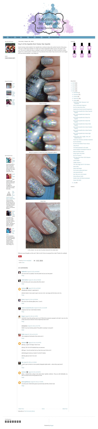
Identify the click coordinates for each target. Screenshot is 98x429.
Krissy (23, 299)
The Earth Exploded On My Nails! (80, 147)
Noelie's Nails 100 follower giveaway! (81, 178)
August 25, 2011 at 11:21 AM (40, 307)
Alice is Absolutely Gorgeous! (79, 105)
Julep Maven (76, 145)
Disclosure (38, 37)
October (75, 96)
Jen (22, 362)
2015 (73, 83)
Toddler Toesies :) (77, 162)
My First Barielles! (77, 141)
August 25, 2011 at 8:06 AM (33, 271)
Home (5, 37)
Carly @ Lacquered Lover (28, 307)
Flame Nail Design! (77, 168)
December (76, 92)
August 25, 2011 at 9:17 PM (34, 325)
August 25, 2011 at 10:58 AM (31, 299)
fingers (23, 316)
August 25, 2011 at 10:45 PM (34, 342)
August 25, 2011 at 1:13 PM (31, 316)
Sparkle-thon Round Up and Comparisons (82, 109)
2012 (73, 89)
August (75, 100)
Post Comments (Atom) (29, 411)
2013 (73, 87)
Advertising (24, 37)
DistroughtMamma (26, 381)
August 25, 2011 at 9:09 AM (35, 279)
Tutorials (18, 37)
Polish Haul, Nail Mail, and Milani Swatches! (83, 139)
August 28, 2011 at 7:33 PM (37, 381)
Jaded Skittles (76, 160)
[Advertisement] (10, 131)
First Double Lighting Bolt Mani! (80, 170)
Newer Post (21, 408)
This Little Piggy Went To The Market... (81, 164)
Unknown (25, 260)
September (76, 98)
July (74, 182)
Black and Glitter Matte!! (78, 151)
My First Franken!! (77, 155)
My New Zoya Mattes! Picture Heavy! (81, 143)
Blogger (51, 425)
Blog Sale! (31, 37)
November (76, 94)
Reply (23, 275)
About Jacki (11, 37)
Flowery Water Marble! (13, 161)
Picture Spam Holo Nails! (78, 153)
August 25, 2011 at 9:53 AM (34, 288)
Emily (23, 334)
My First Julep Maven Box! (79, 107)
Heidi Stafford (25, 279)
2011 (73, 90)
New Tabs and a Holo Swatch (79, 174)
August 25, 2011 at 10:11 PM (31, 334)
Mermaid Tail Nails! (13, 213)
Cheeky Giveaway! (13, 85)
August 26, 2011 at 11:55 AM (30, 362)
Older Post (65, 408)
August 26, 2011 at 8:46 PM (34, 372)
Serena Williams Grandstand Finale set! (82, 149)
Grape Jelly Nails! (77, 180)
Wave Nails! (76, 166)
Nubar (23, 262)
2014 (73, 85)
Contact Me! (45, 37)
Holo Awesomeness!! (78, 172)
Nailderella (24, 271)
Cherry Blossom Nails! (78, 176)
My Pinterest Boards (54, 37)
